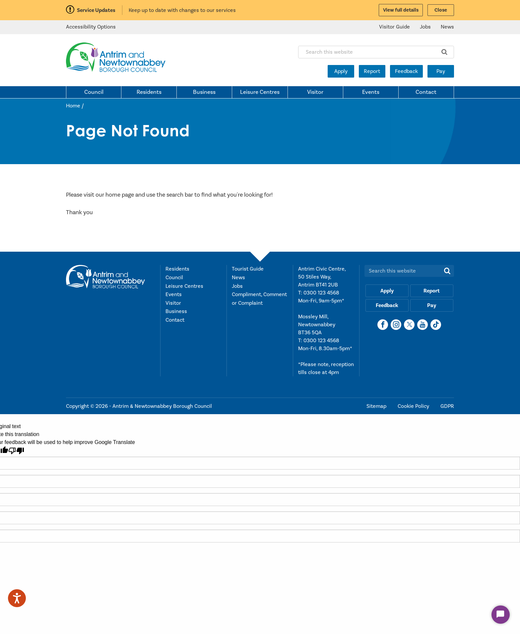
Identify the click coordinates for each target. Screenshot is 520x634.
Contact (426, 92)
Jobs (425, 27)
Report (372, 71)
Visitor (315, 92)
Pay (440, 71)
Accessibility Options (91, 27)
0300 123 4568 (321, 292)
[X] (409, 324)
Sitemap (377, 406)
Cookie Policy (414, 406)
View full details (401, 10)
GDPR (447, 406)
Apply (341, 71)
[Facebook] (382, 324)
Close (440, 10)
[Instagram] (396, 324)
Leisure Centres (260, 92)
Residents (149, 92)
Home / (75, 105)
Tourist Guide (248, 269)
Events (370, 92)
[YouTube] (422, 324)
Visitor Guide (394, 27)
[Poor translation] (16, 450)
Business (204, 92)
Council (93, 92)
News (447, 27)
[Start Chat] (500, 614)
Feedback (406, 71)
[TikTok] (435, 324)
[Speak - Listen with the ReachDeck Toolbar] (17, 598)
